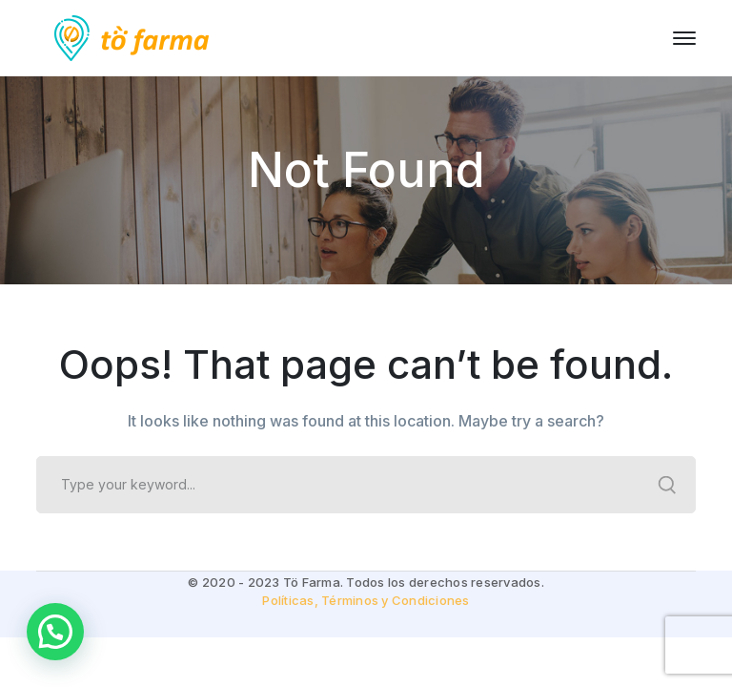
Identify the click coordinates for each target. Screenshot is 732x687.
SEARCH (667, 485)
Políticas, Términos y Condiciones (365, 600)
